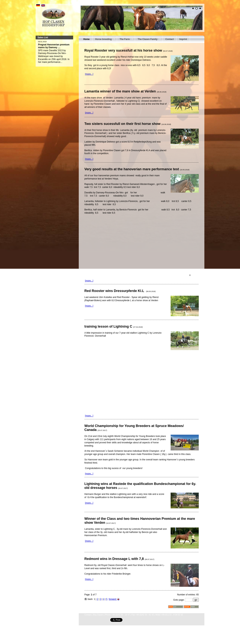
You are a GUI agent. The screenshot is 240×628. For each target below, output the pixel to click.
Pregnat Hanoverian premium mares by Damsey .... (53, 46)
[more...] (89, 74)
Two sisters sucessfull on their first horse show (127, 124)
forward (114, 599)
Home (86, 39)
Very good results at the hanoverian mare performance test (136, 169)
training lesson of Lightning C (113, 326)
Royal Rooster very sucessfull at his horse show (128, 50)
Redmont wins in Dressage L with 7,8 (119, 559)
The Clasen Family (148, 39)
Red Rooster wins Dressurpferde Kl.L (120, 291)
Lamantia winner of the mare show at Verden (125, 91)
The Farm (125, 39)
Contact (169, 39)
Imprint (183, 39)
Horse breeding (103, 39)
